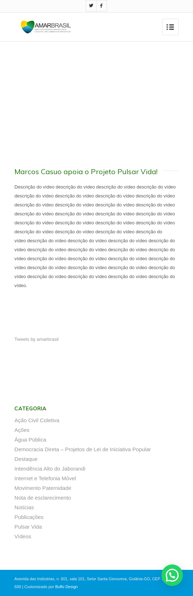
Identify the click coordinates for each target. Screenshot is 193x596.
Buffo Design (66, 587)
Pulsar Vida (28, 527)
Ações (21, 430)
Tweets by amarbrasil (36, 339)
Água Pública (30, 440)
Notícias (24, 507)
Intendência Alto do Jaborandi (49, 469)
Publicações (28, 517)
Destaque (25, 459)
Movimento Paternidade (42, 488)
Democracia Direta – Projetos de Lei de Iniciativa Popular (82, 449)
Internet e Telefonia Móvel (45, 478)
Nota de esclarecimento (42, 498)
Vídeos (22, 536)
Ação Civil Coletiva (36, 420)
